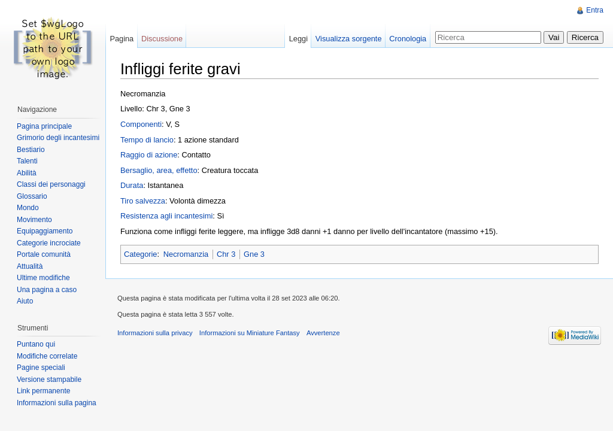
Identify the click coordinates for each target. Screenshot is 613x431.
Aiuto (25, 301)
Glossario (32, 196)
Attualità (30, 266)
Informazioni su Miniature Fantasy (249, 332)
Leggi (298, 38)
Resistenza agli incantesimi (166, 215)
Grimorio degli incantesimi (58, 137)
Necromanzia (185, 254)
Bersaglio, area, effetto (159, 170)
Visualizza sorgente (348, 38)
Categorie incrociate (49, 243)
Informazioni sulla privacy (155, 332)
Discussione (162, 38)
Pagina (121, 38)
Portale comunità (44, 254)
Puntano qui (36, 344)
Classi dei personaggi (51, 184)
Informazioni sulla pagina (56, 403)
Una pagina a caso (47, 290)
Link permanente (43, 391)
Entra (594, 10)
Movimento (34, 220)
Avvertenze (323, 332)
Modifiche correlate (47, 356)
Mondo (28, 208)
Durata (131, 185)
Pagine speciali (41, 367)
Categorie (140, 254)
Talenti (27, 161)
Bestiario (31, 149)
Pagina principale (44, 126)
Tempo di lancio (147, 139)
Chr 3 (226, 254)
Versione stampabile (49, 379)
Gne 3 (254, 254)
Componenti (141, 124)
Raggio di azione (148, 154)
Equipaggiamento (44, 231)
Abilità (27, 173)
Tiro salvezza (142, 200)
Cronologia (407, 38)
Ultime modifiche (43, 278)
